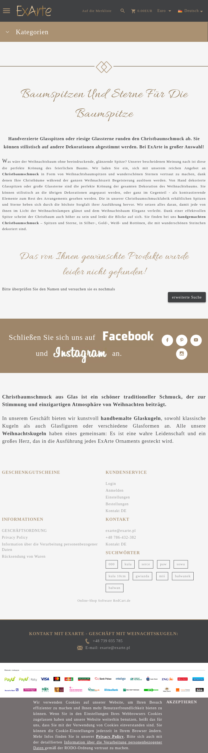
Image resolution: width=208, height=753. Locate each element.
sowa (181, 564)
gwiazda (142, 576)
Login (111, 484)
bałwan (115, 588)
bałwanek (183, 576)
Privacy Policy (15, 537)
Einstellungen (118, 497)
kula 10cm (117, 576)
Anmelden (114, 490)
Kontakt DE (116, 511)
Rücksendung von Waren (24, 556)
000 (112, 564)
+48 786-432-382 (121, 537)
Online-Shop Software (94, 601)
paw (163, 564)
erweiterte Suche (187, 297)
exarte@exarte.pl (121, 531)
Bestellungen (117, 504)
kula (128, 564)
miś (162, 576)
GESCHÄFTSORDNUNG (24, 531)
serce (146, 564)
